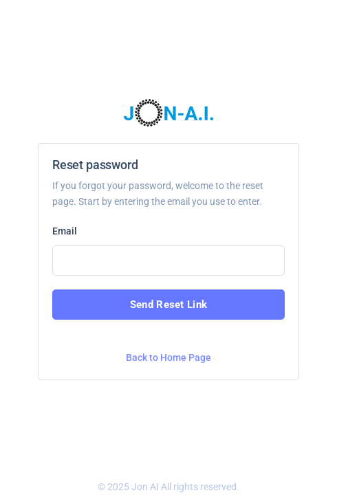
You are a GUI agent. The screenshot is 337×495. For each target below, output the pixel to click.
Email (64, 231)
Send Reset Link (169, 304)
